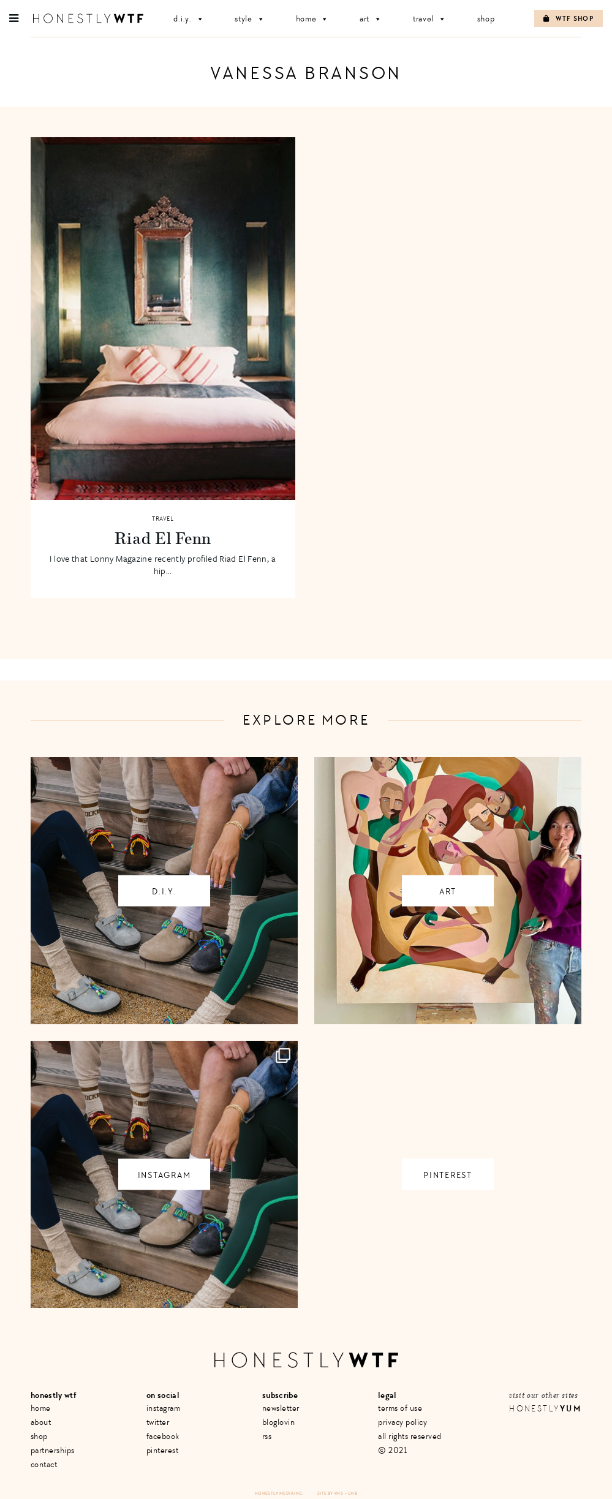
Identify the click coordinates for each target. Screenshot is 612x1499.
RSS (267, 1436)
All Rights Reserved (410, 1436)
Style (250, 18)
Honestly (545, 1408)
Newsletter (281, 1408)
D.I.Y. (188, 18)
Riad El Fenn (163, 537)
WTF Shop (568, 18)
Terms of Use (400, 1408)
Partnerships (53, 1450)
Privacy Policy (402, 1422)
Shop (486, 18)
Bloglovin (278, 1422)
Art (371, 18)
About (41, 1422)
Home (313, 18)
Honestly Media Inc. (279, 1493)
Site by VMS (330, 1493)
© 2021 (392, 1450)
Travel (430, 18)
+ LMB (351, 1493)
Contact (44, 1464)
